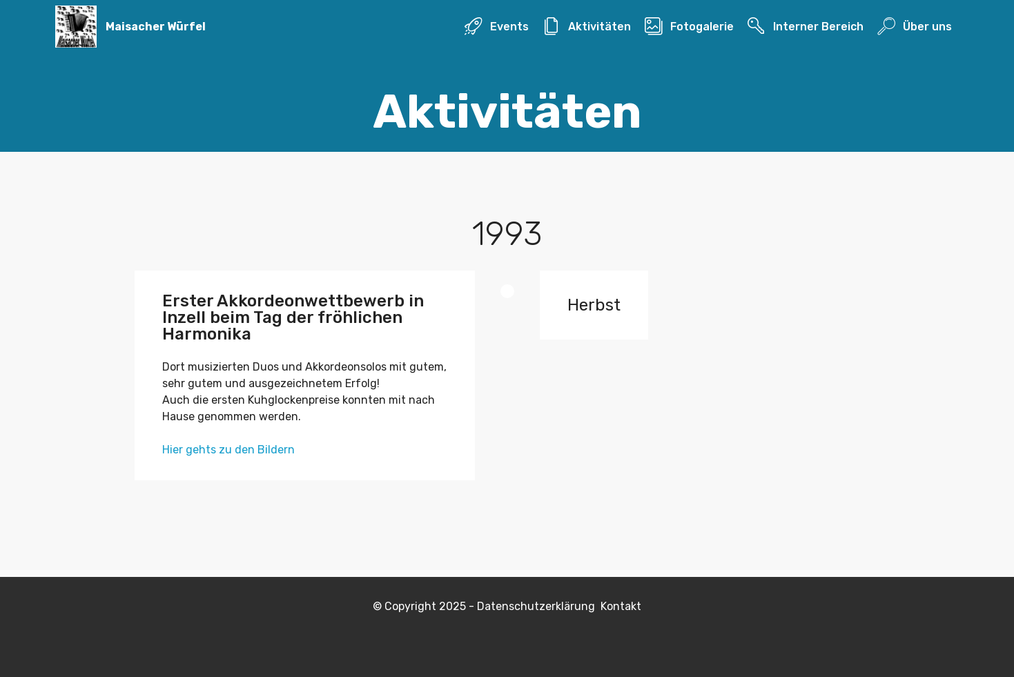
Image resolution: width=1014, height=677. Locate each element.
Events (496, 26)
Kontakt (621, 606)
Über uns (914, 26)
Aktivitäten (586, 26)
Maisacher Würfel (156, 26)
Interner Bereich (805, 26)
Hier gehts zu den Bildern (228, 449)
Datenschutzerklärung (539, 606)
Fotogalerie (689, 26)
